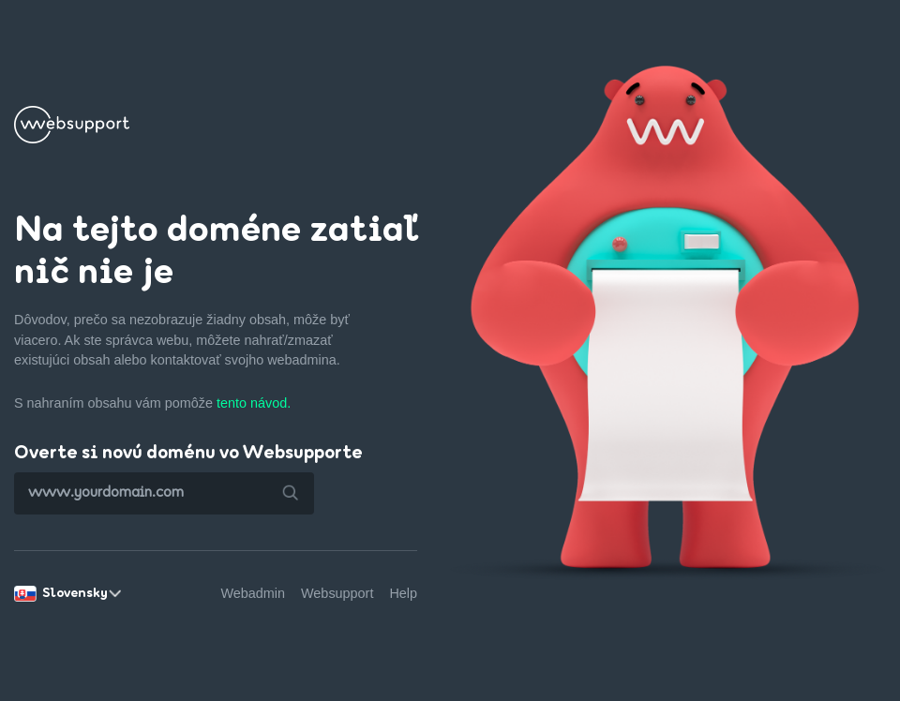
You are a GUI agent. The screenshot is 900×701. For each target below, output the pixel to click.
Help (403, 593)
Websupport (337, 593)
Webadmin (253, 593)
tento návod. (254, 402)
